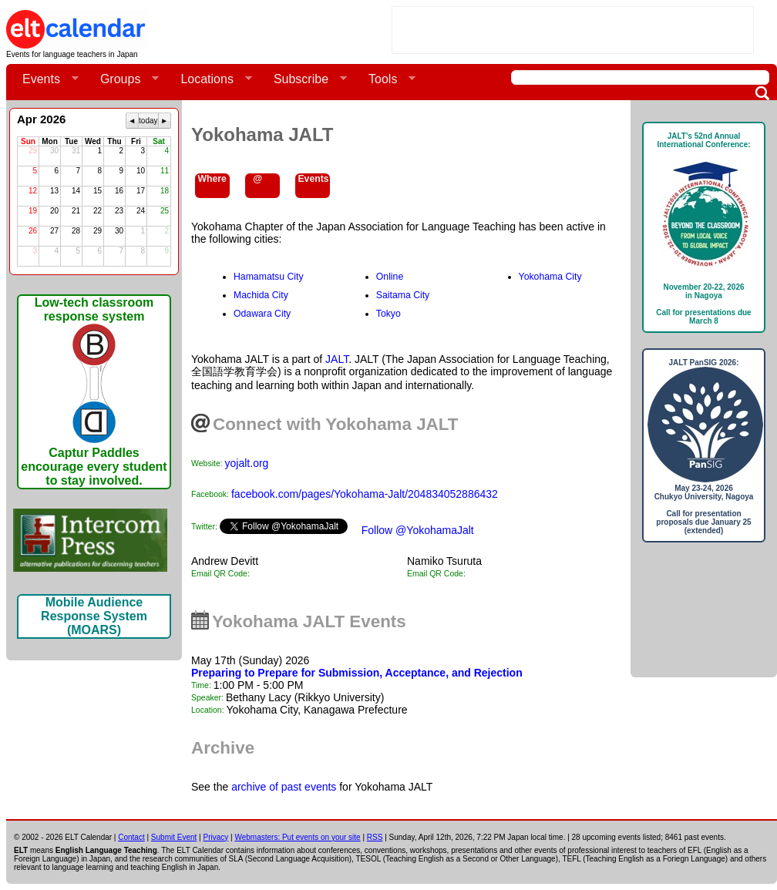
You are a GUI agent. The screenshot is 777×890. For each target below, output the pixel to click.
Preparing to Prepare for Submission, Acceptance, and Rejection (357, 673)
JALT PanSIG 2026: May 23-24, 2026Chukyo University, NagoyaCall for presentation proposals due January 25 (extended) (704, 446)
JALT (336, 359)
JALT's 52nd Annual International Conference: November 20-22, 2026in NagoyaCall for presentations (704, 228)
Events (44, 79)
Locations (210, 79)
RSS (375, 837)
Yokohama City (550, 276)
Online (389, 276)
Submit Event (174, 837)
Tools (385, 79)
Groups (123, 79)
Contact (131, 837)
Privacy (216, 837)
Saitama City (402, 295)
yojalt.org (247, 463)
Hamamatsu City (269, 276)
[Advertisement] (572, 30)
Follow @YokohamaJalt (418, 530)
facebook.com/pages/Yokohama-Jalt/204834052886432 (364, 494)
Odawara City (262, 313)
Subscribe (304, 79)
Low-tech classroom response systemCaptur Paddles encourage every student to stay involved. (93, 391)
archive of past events (283, 787)
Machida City (261, 295)
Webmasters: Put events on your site (297, 837)
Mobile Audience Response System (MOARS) (94, 616)
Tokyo (388, 313)
